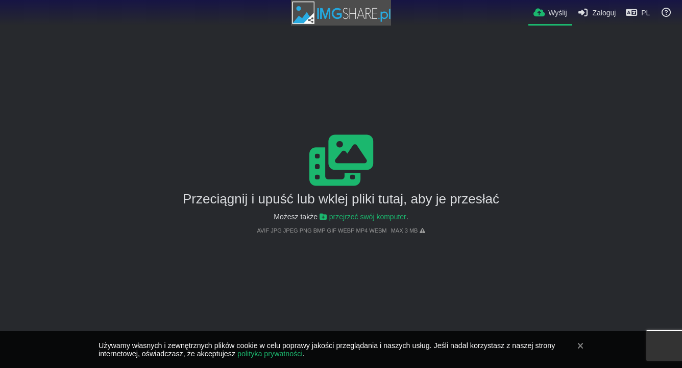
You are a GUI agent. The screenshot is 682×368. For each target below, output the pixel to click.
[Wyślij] (550, 12)
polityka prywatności (270, 354)
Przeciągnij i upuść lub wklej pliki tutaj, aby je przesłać (341, 198)
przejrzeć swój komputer (363, 217)
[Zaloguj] (596, 13)
